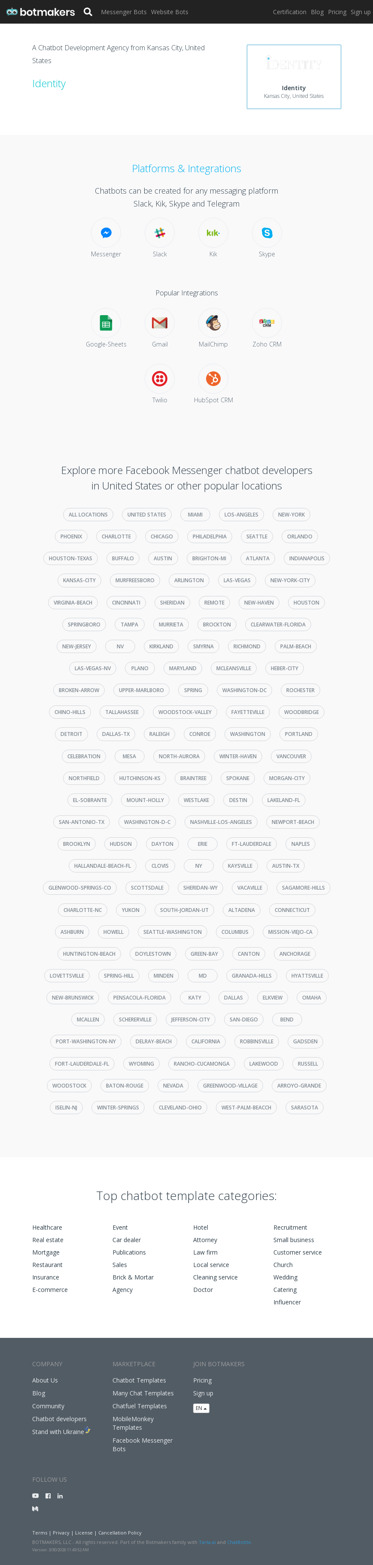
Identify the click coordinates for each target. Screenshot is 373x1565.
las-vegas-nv (93, 668)
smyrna (203, 646)
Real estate (48, 1240)
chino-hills (70, 712)
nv (120, 646)
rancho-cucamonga (202, 1063)
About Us (45, 1380)
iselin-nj (66, 1107)
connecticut (292, 910)
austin (163, 558)
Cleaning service (215, 1277)
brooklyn (76, 844)
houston (306, 602)
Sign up (361, 12)
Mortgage (46, 1252)
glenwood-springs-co (80, 887)
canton (249, 953)
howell (113, 932)
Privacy (61, 1532)
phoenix (71, 536)
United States (146, 514)
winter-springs (118, 1107)
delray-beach (154, 1041)
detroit (71, 734)
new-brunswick (73, 997)
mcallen (88, 1019)
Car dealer (126, 1240)
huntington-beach (89, 953)
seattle (256, 536)
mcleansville (233, 668)
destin (238, 800)
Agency (122, 1289)
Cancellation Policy (120, 1532)
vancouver (291, 756)
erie (202, 844)
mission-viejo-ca (290, 932)
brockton (217, 624)
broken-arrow (79, 690)
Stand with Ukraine (58, 1432)
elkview (272, 997)
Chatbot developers (59, 1419)
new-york (291, 514)
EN (201, 1408)
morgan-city (287, 778)
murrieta (171, 624)
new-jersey (76, 646)
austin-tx (285, 865)
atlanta (258, 558)
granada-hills (252, 975)
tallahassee (122, 712)
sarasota (304, 1107)
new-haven (259, 602)
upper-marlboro (141, 690)
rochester (300, 690)
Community (48, 1406)
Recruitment (290, 1227)
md (203, 975)
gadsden (305, 1041)
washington (247, 734)
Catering (285, 1289)
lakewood (263, 1063)
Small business (293, 1240)
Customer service (297, 1252)
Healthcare (47, 1227)
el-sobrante (90, 800)
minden (163, 975)
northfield (84, 778)
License (84, 1532)
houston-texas (70, 558)
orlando (299, 536)
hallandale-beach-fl (102, 865)
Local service (211, 1265)
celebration (83, 756)
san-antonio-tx (81, 822)
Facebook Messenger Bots (142, 1444)
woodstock (69, 1085)
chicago (162, 536)
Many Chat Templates (143, 1393)
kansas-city (79, 580)
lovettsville (67, 975)
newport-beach (293, 822)
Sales (119, 1265)
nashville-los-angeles (221, 822)
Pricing (337, 12)
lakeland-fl (283, 800)
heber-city (284, 668)
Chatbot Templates (139, 1380)
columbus (235, 932)
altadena (241, 910)
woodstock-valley (185, 712)
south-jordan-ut (184, 910)
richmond (247, 646)
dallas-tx (116, 734)
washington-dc (244, 690)
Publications (129, 1252)
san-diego (244, 1019)
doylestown (153, 953)
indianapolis (306, 558)
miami (195, 514)
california (205, 1041)
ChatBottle (239, 1542)
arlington (189, 580)
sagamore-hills (303, 887)
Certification (289, 12)
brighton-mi (209, 558)
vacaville (249, 887)
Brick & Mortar (133, 1277)
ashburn (72, 932)
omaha (311, 997)
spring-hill (119, 975)
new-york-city (290, 580)
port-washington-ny (86, 1041)
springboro (84, 624)
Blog (317, 12)
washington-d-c (147, 822)
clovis (160, 865)
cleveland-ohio (180, 1107)
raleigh (159, 734)
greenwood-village (230, 1085)
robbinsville (256, 1041)
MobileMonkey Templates (133, 1423)
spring (193, 690)
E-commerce (50, 1289)
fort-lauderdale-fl (82, 1063)
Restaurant (47, 1265)
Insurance (45, 1277)
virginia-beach (73, 602)
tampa (129, 624)
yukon (130, 910)
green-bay (204, 953)
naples (300, 844)
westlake (196, 800)
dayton (162, 844)
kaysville (240, 865)
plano (140, 668)
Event (120, 1227)
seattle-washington (172, 932)
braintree (193, 778)
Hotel (200, 1227)
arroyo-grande (299, 1085)
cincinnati (126, 602)
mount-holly (145, 800)
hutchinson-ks (140, 778)
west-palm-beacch (246, 1107)
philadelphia (210, 536)
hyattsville (307, 975)
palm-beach (295, 646)
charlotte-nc (83, 910)
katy (194, 997)
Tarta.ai (207, 1542)
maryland (183, 668)
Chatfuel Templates (139, 1406)
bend (287, 1019)
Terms (39, 1532)
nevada (173, 1085)
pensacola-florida (139, 997)
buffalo (123, 558)
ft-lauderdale (251, 844)
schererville (135, 1019)
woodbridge (301, 712)
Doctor (203, 1289)
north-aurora (179, 756)
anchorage (294, 953)
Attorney (205, 1240)
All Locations (88, 514)
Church (283, 1265)
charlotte (116, 536)
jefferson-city (190, 1019)
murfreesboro (135, 580)
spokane (237, 778)
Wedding (285, 1277)
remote (214, 602)
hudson (121, 844)
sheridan (172, 602)
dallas (233, 997)
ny (198, 865)
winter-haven (238, 756)
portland (298, 734)
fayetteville (247, 712)
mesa (129, 756)
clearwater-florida (278, 624)
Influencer (287, 1302)
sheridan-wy (200, 887)
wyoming (141, 1063)
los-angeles (241, 514)
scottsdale (147, 887)
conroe (199, 734)
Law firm (205, 1252)
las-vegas (237, 580)
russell (308, 1063)
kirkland (161, 646)
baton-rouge (124, 1085)
